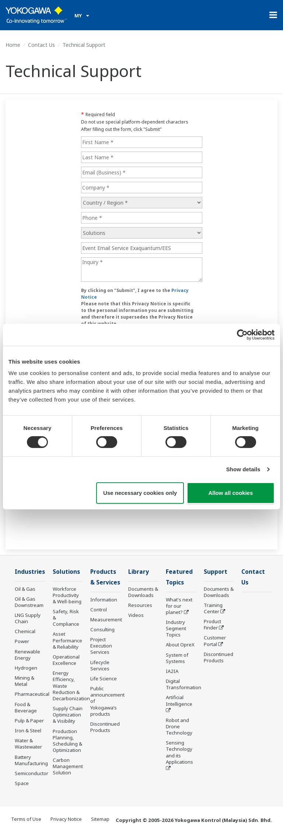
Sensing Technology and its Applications (179, 752)
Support (215, 572)
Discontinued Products (105, 727)
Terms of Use (26, 819)
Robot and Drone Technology (179, 726)
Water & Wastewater (28, 743)
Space (22, 783)
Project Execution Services (101, 645)
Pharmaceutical (32, 694)
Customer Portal (215, 640)
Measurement (106, 619)
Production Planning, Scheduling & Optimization (67, 740)
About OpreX (180, 644)
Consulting (102, 629)
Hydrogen (26, 667)
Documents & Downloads (143, 592)
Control (98, 609)
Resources (140, 605)
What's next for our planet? (179, 605)
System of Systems (177, 658)
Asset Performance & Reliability (67, 640)
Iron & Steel (28, 730)
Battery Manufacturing (31, 760)
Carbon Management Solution (68, 766)
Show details (243, 469)
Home (13, 44)
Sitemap (100, 819)
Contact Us (41, 44)
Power (22, 641)
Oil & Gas (25, 589)
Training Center (213, 608)
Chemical (25, 631)
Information (103, 599)
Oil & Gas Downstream (29, 602)
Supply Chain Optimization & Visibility (68, 714)
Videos (136, 615)
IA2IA (172, 671)
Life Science (103, 678)
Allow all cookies (230, 493)
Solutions (66, 572)
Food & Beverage (26, 707)
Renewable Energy (27, 654)
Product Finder (212, 624)
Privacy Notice (66, 819)
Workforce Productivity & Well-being (67, 595)
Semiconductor (31, 773)
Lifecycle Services (99, 665)
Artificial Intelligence (179, 700)
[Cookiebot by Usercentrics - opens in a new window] (242, 334)
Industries (30, 572)
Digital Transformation (183, 684)
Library (138, 572)
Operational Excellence (66, 659)
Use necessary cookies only (140, 493)
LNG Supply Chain (28, 618)
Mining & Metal (24, 680)
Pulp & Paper (29, 720)
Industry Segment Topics (176, 628)
